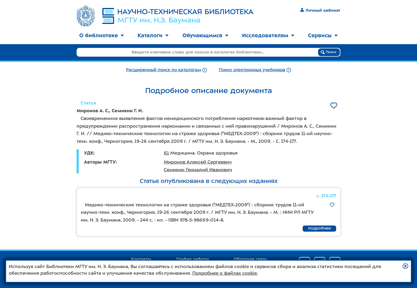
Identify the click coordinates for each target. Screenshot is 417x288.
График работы (192, 259)
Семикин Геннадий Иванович (198, 169)
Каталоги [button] (153, 35)
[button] (405, 266)
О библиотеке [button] (101, 35)
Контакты (141, 259)
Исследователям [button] (268, 35)
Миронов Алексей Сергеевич (198, 162)
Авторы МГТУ (100, 162)
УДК (88, 153)
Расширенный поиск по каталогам (163, 70)
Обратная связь (250, 259)
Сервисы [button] (323, 35)
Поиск (328, 52)
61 (166, 153)
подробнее (319, 228)
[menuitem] (102, 35)
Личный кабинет (320, 10)
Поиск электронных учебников (252, 70)
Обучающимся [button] (205, 35)
